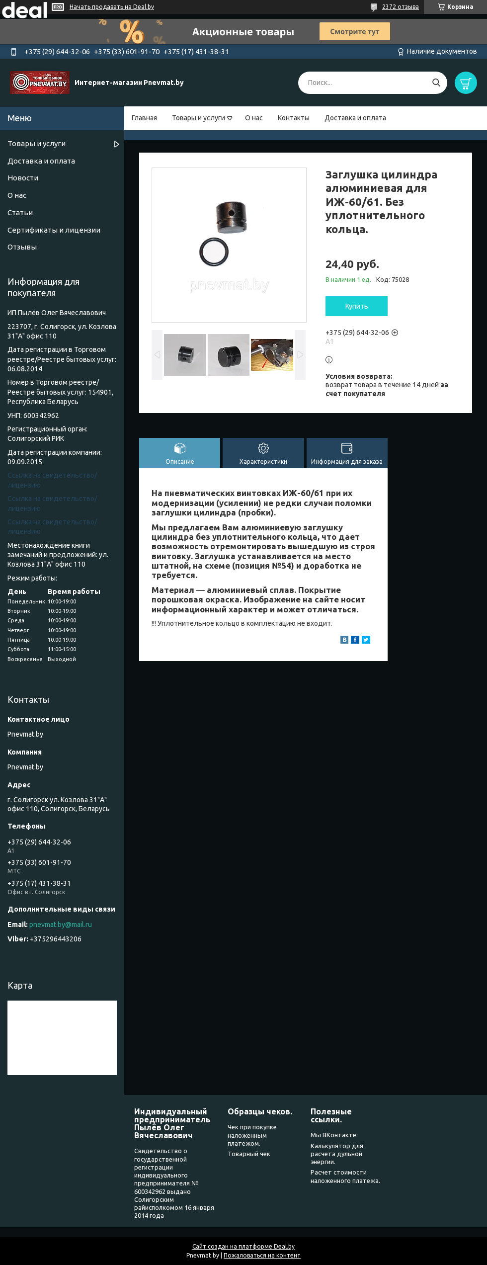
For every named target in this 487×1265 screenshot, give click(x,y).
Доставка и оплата (355, 118)
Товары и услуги (198, 118)
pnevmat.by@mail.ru (60, 924)
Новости (22, 177)
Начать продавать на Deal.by (112, 6)
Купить (356, 306)
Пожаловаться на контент (262, 1255)
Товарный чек (249, 1153)
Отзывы (22, 247)
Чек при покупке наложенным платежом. (252, 1135)
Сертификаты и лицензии (53, 230)
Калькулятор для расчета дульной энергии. (337, 1154)
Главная (144, 118)
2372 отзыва (400, 6)
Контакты (294, 118)
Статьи (20, 212)
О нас (254, 118)
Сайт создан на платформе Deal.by (243, 1246)
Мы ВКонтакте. (334, 1134)
